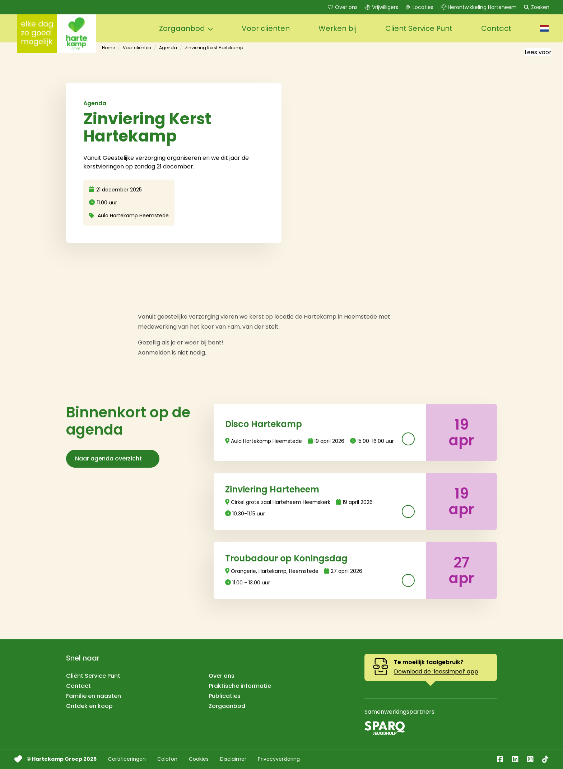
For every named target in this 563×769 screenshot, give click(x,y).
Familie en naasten (93, 696)
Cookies (199, 762)
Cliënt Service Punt (93, 676)
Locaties (419, 7)
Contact (78, 686)
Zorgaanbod (227, 706)
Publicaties (225, 696)
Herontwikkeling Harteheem (478, 7)
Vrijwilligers (380, 7)
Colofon (167, 762)
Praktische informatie (240, 686)
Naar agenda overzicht (112, 458)
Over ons (342, 7)
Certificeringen (127, 762)
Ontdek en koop (89, 706)
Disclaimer (233, 762)
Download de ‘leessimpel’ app (436, 671)
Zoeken (536, 7)
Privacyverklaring (279, 762)
